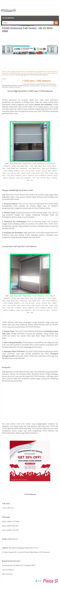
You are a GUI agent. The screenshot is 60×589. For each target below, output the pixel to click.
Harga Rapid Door (41, 84)
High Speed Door (51, 84)
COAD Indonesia (8, 18)
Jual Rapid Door (44, 85)
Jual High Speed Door (23, 85)
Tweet (4, 79)
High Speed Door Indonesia (9, 85)
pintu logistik (53, 85)
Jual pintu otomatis (34, 85)
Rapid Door (5, 87)
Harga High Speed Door (29, 84)
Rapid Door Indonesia (14, 87)
